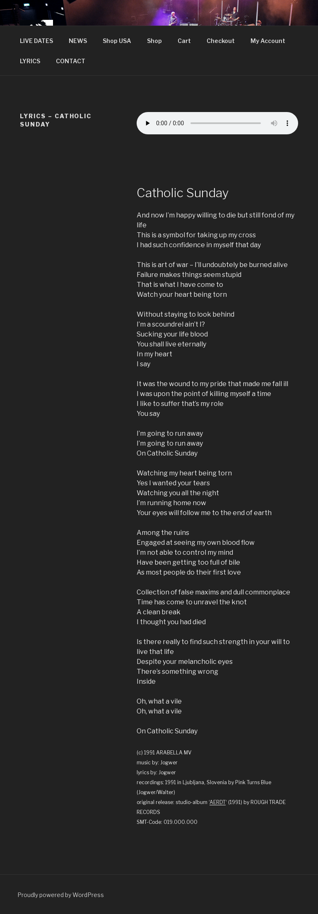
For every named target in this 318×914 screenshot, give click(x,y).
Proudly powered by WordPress (60, 894)
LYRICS (30, 60)
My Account (268, 40)
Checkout (221, 40)
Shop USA (117, 40)
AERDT (218, 802)
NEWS (78, 40)
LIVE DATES (36, 40)
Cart (184, 40)
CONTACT (70, 60)
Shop (154, 40)
